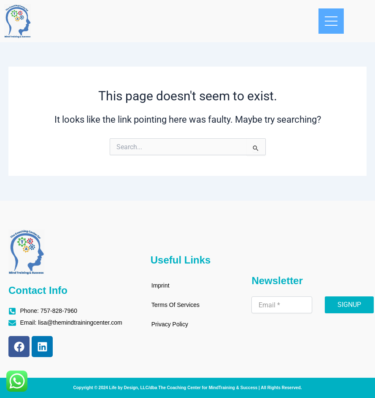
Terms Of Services (175, 304)
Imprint (160, 285)
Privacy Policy (169, 324)
